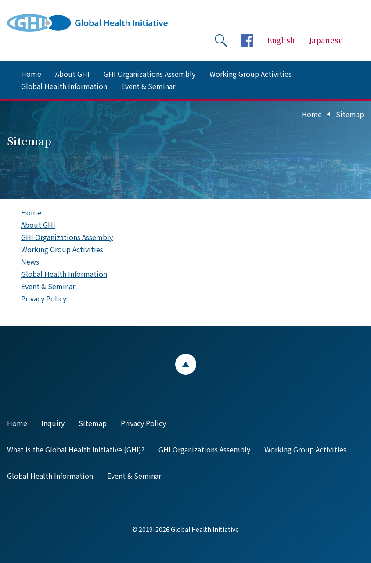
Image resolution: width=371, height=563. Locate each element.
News (30, 261)
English (281, 40)
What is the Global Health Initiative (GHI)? (75, 449)
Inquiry (53, 423)
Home (31, 73)
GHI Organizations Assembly (149, 73)
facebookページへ (247, 40)
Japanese (326, 40)
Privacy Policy (43, 298)
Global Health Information (64, 86)
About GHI (72, 73)
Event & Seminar (148, 86)
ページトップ (185, 364)
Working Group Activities (250, 73)
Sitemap (93, 423)
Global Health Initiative (95, 23)
